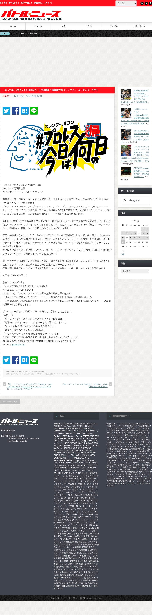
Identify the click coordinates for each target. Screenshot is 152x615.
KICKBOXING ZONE (72, 448)
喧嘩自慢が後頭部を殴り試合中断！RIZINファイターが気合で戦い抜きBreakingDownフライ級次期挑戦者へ (135, 96)
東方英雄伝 (67, 558)
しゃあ (65, 476)
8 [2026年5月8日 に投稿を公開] (143, 233)
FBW (65, 436)
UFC (56, 470)
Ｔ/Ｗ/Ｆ (59, 588)
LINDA (64, 452)
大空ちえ (93, 542)
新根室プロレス (69, 553)
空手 (85, 572)
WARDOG (58, 473)
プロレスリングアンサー (83, 517)
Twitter (146, 3)
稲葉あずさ (67, 572)
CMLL (91, 428)
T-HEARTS (86, 465)
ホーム (13, 26)
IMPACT (73, 443)
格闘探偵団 (74, 561)
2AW (117, 430)
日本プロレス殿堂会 (77, 555)
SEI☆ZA (58, 465)
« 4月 (123, 254)
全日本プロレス (127, 424)
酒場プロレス (60, 583)
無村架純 (60, 566)
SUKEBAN (75, 465)
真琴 (79, 569)
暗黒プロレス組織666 (130, 430)
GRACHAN (75, 441)
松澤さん (85, 558)
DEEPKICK (69, 433)
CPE (71, 431)
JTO (56, 446)
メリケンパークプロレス (78, 522)
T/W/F (94, 465)
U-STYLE (85, 468)
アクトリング (70, 481)
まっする (72, 478)
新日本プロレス (112, 424)
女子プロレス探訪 (91, 544)
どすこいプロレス (77, 476)
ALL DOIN (91, 424)
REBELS (71, 460)
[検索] (134, 201)
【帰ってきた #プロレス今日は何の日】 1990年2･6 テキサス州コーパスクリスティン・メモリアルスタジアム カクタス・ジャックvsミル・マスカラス (29, 386)
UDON (93, 468)
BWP (85, 428)
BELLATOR (59, 428)
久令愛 (91, 528)
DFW (78, 433)
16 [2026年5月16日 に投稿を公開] (147, 238)
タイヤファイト (84, 498)
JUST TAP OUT (65, 446)
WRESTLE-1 (125, 449)
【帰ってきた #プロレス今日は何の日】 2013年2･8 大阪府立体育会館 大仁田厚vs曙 (85, 385)
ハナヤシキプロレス (69, 506)
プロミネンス (70, 511)
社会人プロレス (89, 569)
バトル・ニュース (73, 598)
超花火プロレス (91, 577)
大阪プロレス (60, 544)
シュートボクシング (82, 492)
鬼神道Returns (81, 586)
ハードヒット (85, 506)
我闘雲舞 (83, 550)
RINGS (85, 460)
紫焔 (64, 575)
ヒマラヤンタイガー (80, 509)
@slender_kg (18, 344)
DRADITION (111, 437)
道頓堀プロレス (75, 580)
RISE (92, 460)
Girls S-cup (80, 438)
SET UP (66, 465)
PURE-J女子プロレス (135, 456)
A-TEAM (65, 424)
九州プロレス (122, 451)
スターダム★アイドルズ (79, 495)
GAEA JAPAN (60, 438)
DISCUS (85, 433)
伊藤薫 (63, 533)
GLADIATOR (91, 438)
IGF (67, 443)
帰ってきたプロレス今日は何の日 (29, 96)
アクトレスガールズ (86, 481)
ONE (56, 455)
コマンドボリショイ (76, 489)
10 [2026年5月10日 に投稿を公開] (123, 238)
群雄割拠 (71, 575)
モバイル (114, 26)
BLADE (68, 428)
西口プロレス (90, 575)
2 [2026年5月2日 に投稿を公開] (147, 229)
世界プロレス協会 (129, 467)
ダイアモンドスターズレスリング (75, 500)
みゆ (79, 478)
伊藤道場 (71, 533)
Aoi (64, 426)
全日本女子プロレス (65, 536)
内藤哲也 (79, 536)
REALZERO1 (60, 460)
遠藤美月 (87, 580)
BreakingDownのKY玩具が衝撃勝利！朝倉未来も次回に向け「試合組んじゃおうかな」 (135, 136)
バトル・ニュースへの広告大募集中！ (28, 33)
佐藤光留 (79, 533)
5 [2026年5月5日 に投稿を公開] (130, 233)
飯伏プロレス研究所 (65, 586)
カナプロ (62, 489)
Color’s (57, 431)
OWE (56, 458)
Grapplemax (86, 441)
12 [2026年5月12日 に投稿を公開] (131, 238)
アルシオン (65, 487)
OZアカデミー (65, 458)
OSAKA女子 (64, 455)
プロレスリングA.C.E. (87, 511)
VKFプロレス (88, 470)
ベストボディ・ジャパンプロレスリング (122, 426)
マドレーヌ (88, 520)
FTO (97, 436)
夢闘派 (85, 539)
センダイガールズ (68, 498)
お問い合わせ (139, 26)
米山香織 (58, 575)
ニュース (38, 26)
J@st (84, 443)
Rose (56, 463)
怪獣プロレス (60, 550)
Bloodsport (77, 428)
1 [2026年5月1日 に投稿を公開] (143, 229)
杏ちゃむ (91, 555)
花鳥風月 (80, 575)
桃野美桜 (83, 561)
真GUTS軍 (71, 569)
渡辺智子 (91, 564)
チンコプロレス (73, 503)
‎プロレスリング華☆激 (122, 474)
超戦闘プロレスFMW (139, 453)
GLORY (140, 483)
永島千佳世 (73, 564)
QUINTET (85, 458)
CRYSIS (78, 431)
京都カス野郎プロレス (81, 531)
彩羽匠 (85, 547)
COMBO (65, 431)
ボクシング (69, 520)
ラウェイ (66, 525)
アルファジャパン (79, 487)
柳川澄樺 (64, 561)
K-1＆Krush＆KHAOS (117, 483)
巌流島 (78, 547)
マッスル (79, 520)
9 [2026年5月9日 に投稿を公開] (147, 233)
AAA (72, 424)
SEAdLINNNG (112, 469)
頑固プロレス (81, 583)
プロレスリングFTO (125, 476)
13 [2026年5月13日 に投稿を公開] (135, 238)
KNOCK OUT (72, 450)
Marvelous (142, 467)
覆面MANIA (59, 577)
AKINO (83, 424)
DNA (91, 433)
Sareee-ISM (77, 463)
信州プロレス (132, 469)
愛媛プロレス (72, 550)
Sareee (68, 463)
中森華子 (75, 528)
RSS (142, 3)
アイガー (92, 478)
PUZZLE (77, 458)
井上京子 (66, 531)
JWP (75, 446)
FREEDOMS (88, 436)
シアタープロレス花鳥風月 (140, 451)
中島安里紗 (65, 528)
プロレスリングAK (62, 514)
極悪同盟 (92, 561)
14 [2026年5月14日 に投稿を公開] (139, 238)
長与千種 (70, 583)
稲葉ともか (78, 572)
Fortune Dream (75, 436)
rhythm (78, 460)
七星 (85, 525)
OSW (92, 455)
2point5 (57, 424)
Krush (81, 450)
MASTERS (81, 452)
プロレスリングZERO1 (122, 433)
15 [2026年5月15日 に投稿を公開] (143, 238)
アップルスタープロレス (75, 484)
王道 (72, 566)
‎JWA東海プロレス (140, 474)
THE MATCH (74, 468)
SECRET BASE (91, 463)
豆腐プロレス (77, 577)
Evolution (58, 436)
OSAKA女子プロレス (80, 455)
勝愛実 (86, 536)
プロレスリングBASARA (82, 514)
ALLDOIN (58, 426)
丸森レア (83, 528)
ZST (125, 481)
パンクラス (143, 469)
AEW (76, 424)
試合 (63, 26)
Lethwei (57, 452)
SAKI (61, 463)
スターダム (125, 463)
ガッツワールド (142, 435)
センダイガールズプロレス (132, 458)
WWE (122, 469)
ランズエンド (77, 525)
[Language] (126, 3)
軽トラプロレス (61, 580)
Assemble (71, 426)
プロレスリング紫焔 (135, 444)
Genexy (70, 438)
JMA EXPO (93, 443)
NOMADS (91, 452)
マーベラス (61, 522)
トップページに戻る (10, 401)
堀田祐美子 (68, 539)
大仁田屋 (70, 542)
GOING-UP (59, 441)
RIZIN (111, 486)
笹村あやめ (93, 572)
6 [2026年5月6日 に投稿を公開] (135, 233)
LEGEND (89, 450)
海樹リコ (83, 564)
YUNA (78, 473)
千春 (60, 539)
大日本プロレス (82, 542)
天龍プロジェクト (74, 544)
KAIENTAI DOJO (86, 446)
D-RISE (86, 431)
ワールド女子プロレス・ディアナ (126, 465)
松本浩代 (77, 558)
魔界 (91, 586)
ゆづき (84, 478)
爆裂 (67, 566)
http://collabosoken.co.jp (18, 441)
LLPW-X (72, 452)
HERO (96, 441)
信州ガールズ (90, 533)
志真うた (92, 547)
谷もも (68, 577)
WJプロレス (69, 473)
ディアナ (85, 503)
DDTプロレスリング (116, 428)
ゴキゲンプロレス (64, 492)
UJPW (61, 470)
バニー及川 (65, 509)
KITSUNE (87, 448)
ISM (79, 443)
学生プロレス (60, 547)
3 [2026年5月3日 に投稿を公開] (122, 233)
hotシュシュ (59, 443)
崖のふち (70, 547)
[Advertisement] (76, 61)
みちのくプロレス (142, 424)
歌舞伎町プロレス (117, 456)
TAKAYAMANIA (61, 468)
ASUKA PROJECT (85, 426)
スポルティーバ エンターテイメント (126, 447)
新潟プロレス (83, 553)
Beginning (135, 463)
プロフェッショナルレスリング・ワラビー (132, 442)
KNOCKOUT (59, 450)
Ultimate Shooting (73, 470)
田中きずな (61, 569)
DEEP (61, 433)
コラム (89, 26)
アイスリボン (142, 460)
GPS (67, 441)
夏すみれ (77, 539)
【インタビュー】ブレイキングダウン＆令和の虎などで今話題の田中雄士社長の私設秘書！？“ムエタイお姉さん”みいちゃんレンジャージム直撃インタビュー (135, 155)
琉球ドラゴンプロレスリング (117, 453)
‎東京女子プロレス (113, 467)
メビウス (134, 437)
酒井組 (95, 580)
